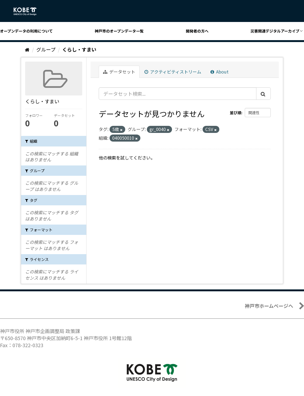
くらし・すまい (79, 49)
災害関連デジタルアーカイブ (274, 31)
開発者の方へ (197, 31)
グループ (45, 49)
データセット (119, 71)
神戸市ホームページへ (269, 305)
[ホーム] (27, 49)
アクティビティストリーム (172, 71)
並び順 (235, 112)
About (219, 71)
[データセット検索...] (177, 93)
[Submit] (263, 93)
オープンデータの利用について (26, 31)
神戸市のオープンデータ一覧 (119, 31)
